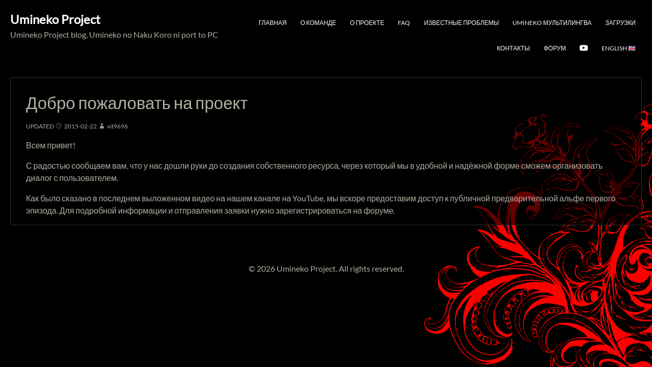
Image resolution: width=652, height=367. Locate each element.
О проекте (367, 23)
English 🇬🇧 (619, 48)
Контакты (513, 48)
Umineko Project (55, 19)
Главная (273, 23)
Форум (555, 48)
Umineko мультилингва (551, 23)
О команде (318, 23)
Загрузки (620, 23)
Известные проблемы (461, 23)
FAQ (404, 23)
